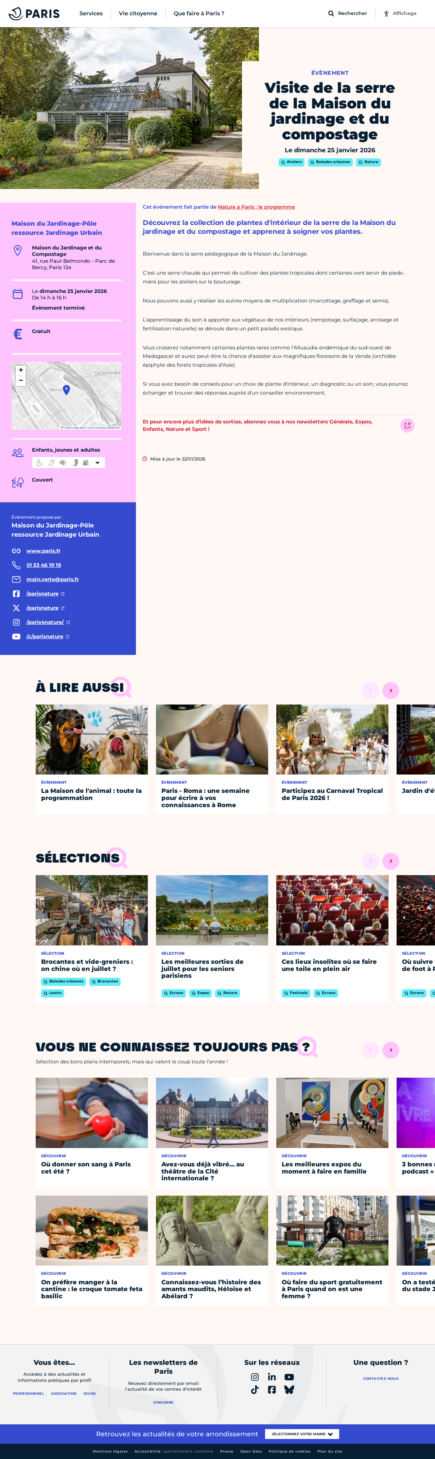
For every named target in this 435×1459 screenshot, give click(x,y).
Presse (226, 1451)
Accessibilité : (174, 1451)
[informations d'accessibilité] (68, 462)
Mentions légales (110, 1451)
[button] (66, 390)
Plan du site (329, 1451)
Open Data (251, 1451)
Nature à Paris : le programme (256, 207)
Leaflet (66, 427)
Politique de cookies (290, 1451)
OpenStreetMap (97, 427)
